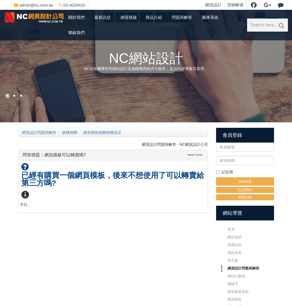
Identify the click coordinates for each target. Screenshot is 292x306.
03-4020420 (72, 5)
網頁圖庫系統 (238, 292)
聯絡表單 (235, 253)
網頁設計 (213, 4)
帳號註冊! (245, 197)
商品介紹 (154, 17)
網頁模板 (235, 299)
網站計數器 (236, 276)
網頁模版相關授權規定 (102, 132)
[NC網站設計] (21, 96)
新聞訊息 (235, 245)
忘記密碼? (245, 190)
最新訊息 (102, 17)
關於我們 (76, 17)
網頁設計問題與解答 (39, 132)
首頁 (231, 229)
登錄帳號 (235, 4)
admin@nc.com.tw (33, 5)
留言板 (233, 260)
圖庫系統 (210, 17)
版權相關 (69, 132)
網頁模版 (129, 17)
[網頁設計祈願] (7, 96)
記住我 (224, 172)
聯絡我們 (76, 32)
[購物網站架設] (14, 96)
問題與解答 (182, 17)
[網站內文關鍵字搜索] (280, 25)
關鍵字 (233, 284)
